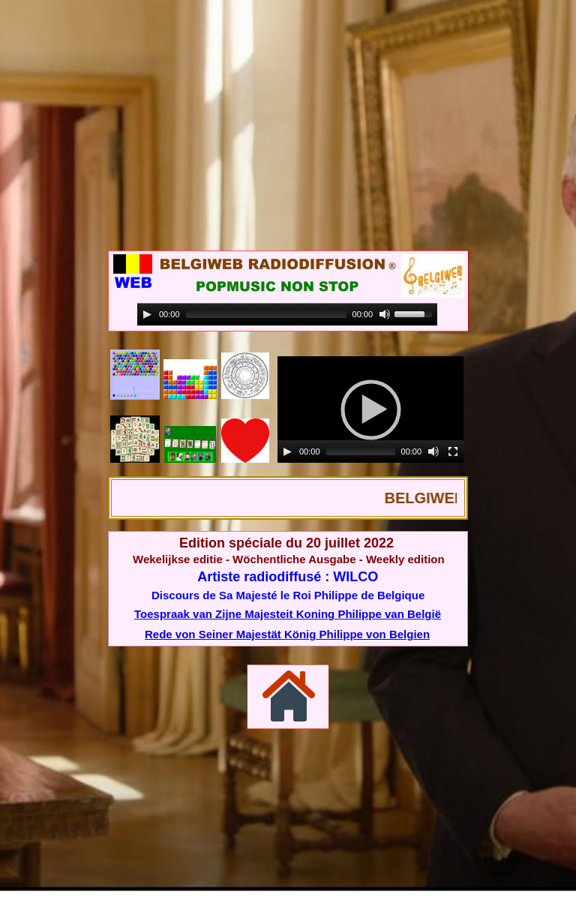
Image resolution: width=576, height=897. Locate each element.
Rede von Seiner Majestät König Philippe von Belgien (287, 634)
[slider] (360, 451)
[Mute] (434, 452)
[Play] (287, 452)
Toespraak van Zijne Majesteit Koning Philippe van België (287, 614)
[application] (371, 409)
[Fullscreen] (453, 452)
